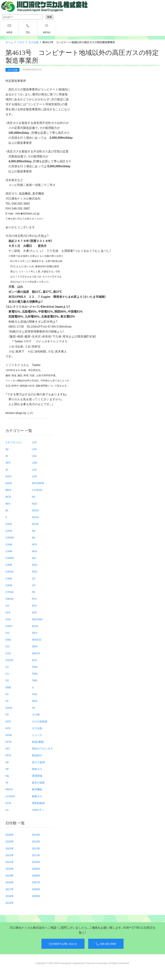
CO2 (8, 653)
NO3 (34, 571)
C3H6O (10, 558)
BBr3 (8, 490)
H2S (8, 728)
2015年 (10, 902)
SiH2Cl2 (36, 639)
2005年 (36, 896)
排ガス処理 (38, 762)
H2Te (9, 741)
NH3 (34, 551)
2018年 (10, 882)
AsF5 (9, 476)
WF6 (34, 701)
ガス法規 (33, 42)
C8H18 (10, 598)
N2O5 (35, 524)
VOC (34, 694)
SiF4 (34, 633)
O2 (33, 578)
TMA (34, 667)
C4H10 (10, 571)
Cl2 (7, 633)
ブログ (21, 42)
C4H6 (9, 578)
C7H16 (10, 592)
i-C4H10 (10, 796)
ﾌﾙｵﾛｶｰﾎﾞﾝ (37, 810)
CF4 (8, 612)
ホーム (9, 42)
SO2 (34, 660)
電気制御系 (38, 803)
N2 (33, 496)
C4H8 (9, 585)
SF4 (34, 605)
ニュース (37, 735)
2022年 (10, 855)
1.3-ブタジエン (14, 442)
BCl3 (8, 496)
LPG (34, 476)
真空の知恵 (38, 782)
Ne (33, 537)
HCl (8, 748)
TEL (28, 29)
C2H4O (10, 537)
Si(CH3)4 (37, 619)
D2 (7, 680)
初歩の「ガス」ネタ (42, 748)
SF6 (34, 612)
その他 (36, 714)
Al (7, 456)
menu (46, 29)
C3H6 (9, 551)
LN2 (34, 456)
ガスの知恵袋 (39, 721)
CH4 (8, 619)
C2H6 (9, 544)
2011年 (36, 855)
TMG (35, 673)
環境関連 (37, 775)
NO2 (34, 564)
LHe (34, 449)
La (7, 810)
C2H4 (9, 530)
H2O (8, 721)
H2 (7, 714)
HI (7, 782)
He (7, 762)
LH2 (34, 442)
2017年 (10, 889)
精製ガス (37, 796)
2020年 (10, 868)
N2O (34, 503)
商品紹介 (37, 755)
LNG (34, 462)
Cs (7, 667)
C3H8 (9, 564)
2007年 (36, 882)
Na (33, 530)
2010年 (36, 862)
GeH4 (9, 707)
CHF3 (9, 626)
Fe (7, 701)
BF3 (8, 503)
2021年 (10, 862)
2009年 (36, 868)
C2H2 (9, 524)
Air (7, 449)
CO (7, 646)
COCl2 (9, 660)
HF (7, 769)
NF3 (34, 544)
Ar (7, 469)
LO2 (34, 469)
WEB (9, 29)
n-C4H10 (37, 490)
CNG (8, 639)
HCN (8, 755)
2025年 (10, 834)
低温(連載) (38, 741)
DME (8, 687)
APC (8, 462)
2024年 (10, 841)
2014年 (36, 834)
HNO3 (9, 789)
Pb (33, 592)
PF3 (34, 598)
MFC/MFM (38, 483)
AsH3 (9, 483)
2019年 (10, 875)
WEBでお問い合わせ (63, 944)
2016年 (10, 896)
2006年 (36, 889)
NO (34, 558)
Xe (33, 707)
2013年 (36, 841)
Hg (7, 775)
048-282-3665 (106, 944)
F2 (7, 694)
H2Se (9, 735)
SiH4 (34, 646)
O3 (33, 585)
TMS (34, 680)
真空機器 (37, 789)
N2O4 (35, 517)
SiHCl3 (36, 653)
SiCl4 (35, 626)
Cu (7, 673)
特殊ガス (37, 769)
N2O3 (35, 510)
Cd (7, 605)
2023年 (10, 848)
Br (7, 510)
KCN (8, 803)
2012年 (36, 848)
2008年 (36, 875)
